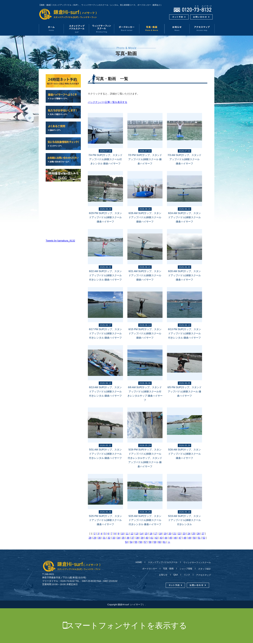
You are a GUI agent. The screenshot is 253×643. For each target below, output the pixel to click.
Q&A (175, 575)
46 (175, 537)
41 (151, 537)
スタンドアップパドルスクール (163, 562)
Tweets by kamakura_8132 (60, 240)
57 (145, 542)
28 (90, 537)
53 (126, 542)
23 (184, 533)
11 (127, 533)
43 (161, 537)
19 (165, 533)
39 (142, 537)
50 (194, 537)
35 (123, 537)
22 (179, 533)
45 (170, 537)
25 (193, 533)
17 (155, 533)
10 (122, 533)
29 (94, 537)
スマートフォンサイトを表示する (126, 625)
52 (203, 537)
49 (189, 537)
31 (104, 537)
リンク (187, 575)
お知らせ (177, 29)
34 (118, 537)
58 (150, 542)
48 (184, 537)
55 (136, 542)
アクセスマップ (202, 29)
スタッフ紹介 (203, 569)
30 (99, 537)
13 (136, 533)
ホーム (51, 29)
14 (141, 533)
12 (132, 533)
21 (174, 533)
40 (146, 537)
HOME (140, 562)
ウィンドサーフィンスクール (101, 29)
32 (109, 537)
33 (113, 537)
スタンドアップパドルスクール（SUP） (76, 29)
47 (180, 537)
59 (155, 542)
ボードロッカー (126, 29)
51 (199, 537)
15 (146, 533)
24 (188, 533)
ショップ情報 (185, 568)
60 (159, 542)
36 (127, 537)
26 (198, 533)
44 (165, 537)
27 (203, 533)
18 (160, 533)
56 (140, 542)
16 (151, 533)
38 (137, 537)
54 (131, 542)
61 (164, 542)
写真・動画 (151, 29)
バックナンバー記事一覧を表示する (107, 102)
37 (132, 537)
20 (169, 533)
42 (156, 537)
